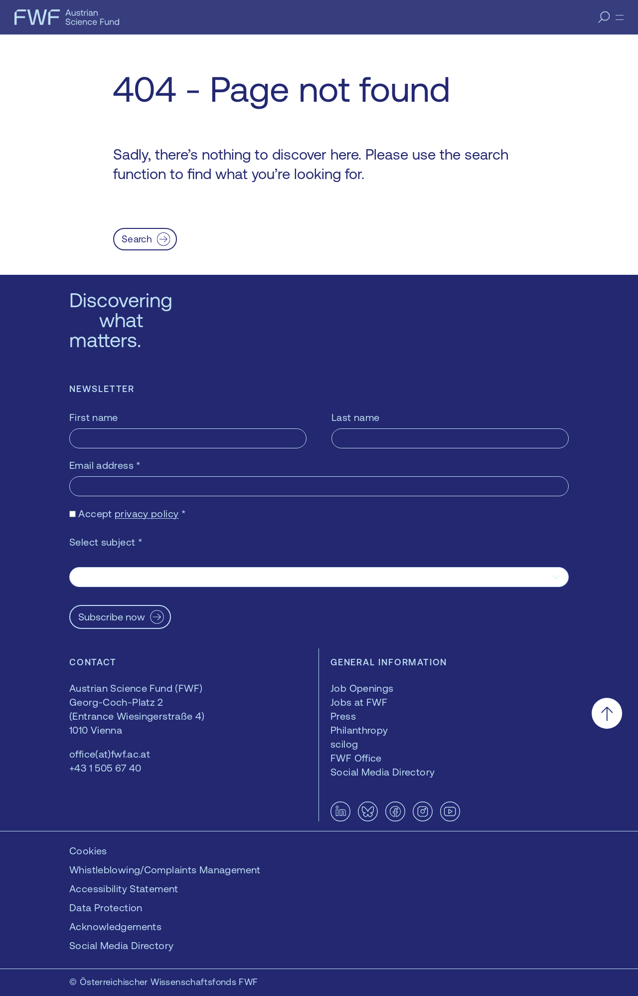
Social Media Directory (121, 945)
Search (137, 238)
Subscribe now (111, 616)
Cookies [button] (88, 850)
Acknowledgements (115, 926)
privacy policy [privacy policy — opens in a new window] (146, 513)
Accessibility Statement (123, 888)
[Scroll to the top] (607, 713)
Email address (105, 465)
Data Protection (106, 907)
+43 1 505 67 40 (105, 768)
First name (93, 417)
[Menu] (620, 17)
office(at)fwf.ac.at (109, 754)
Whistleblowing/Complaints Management (165, 869)
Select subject (106, 542)
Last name (355, 417)
